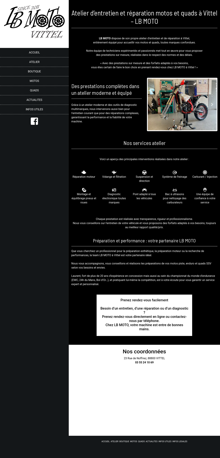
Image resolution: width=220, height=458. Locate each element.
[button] (152, 104)
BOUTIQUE (34, 71)
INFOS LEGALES (179, 441)
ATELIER (34, 62)
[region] (34, 229)
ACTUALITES (34, 100)
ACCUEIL (34, 52)
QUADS (34, 90)
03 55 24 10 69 (144, 362)
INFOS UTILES (34, 109)
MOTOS (34, 81)
